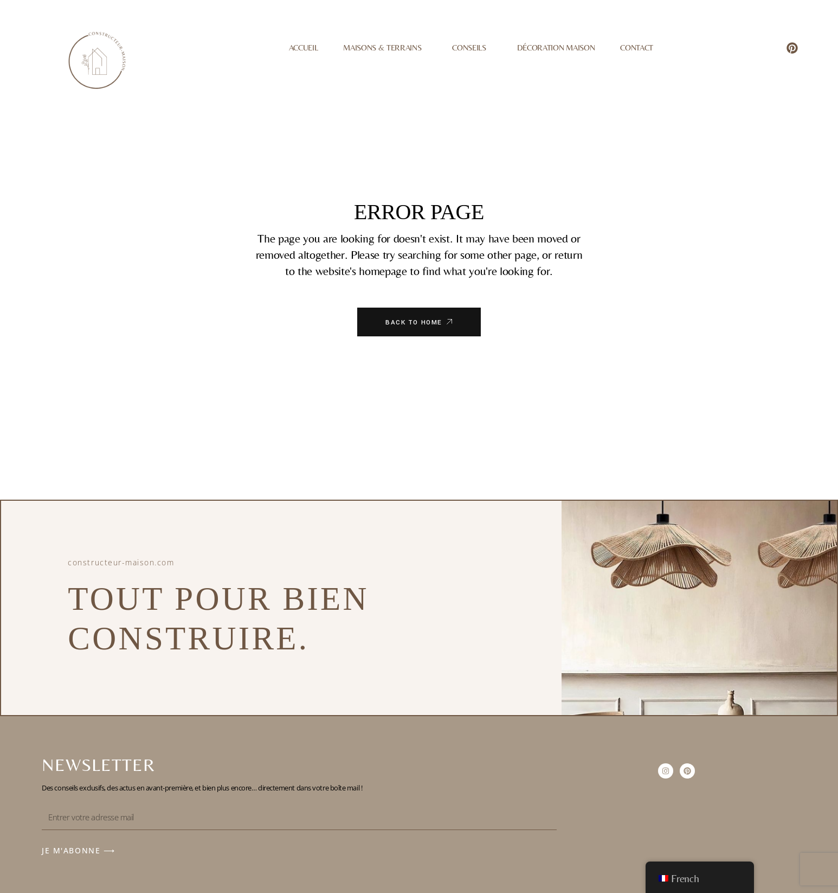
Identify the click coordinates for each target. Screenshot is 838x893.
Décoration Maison (556, 47)
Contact (636, 47)
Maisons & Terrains (385, 47)
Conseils (471, 47)
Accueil (303, 47)
